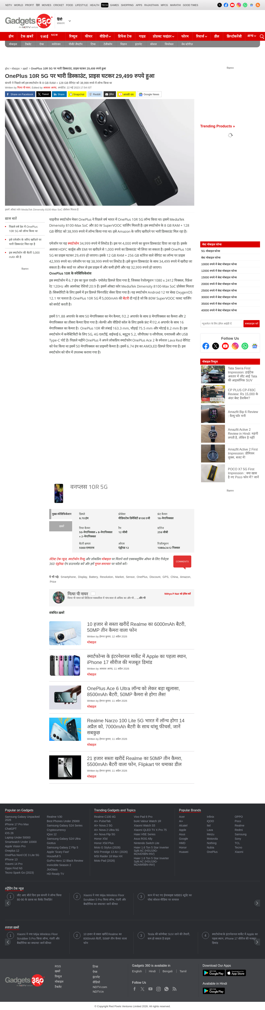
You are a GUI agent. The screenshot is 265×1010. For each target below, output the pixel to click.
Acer (182, 816)
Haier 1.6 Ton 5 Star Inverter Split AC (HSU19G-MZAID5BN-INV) (151, 850)
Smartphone (68, 576)
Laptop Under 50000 (17, 837)
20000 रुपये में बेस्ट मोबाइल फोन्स (219, 284)
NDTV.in (98, 991)
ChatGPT (11, 828)
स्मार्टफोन (73, 243)
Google (183, 838)
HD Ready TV (55, 873)
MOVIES (46, 5)
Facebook (134, 988)
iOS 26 (9, 833)
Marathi (175, 5)
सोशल (153, 44)
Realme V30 (54, 816)
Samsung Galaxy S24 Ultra (63, 838)
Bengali (168, 971)
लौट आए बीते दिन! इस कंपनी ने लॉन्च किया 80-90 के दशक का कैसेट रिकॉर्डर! (39, 897)
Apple (182, 829)
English (137, 971)
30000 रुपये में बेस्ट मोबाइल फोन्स (219, 297)
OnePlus (142, 576)
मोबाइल (13, 44)
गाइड (142, 36)
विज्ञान (123, 44)
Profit (29, 5)
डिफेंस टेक (125, 36)
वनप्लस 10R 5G (89, 487)
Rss (174, 988)
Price (53, 581)
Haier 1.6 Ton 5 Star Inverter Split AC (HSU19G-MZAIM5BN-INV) (151, 861)
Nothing (211, 843)
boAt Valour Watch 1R (147, 821)
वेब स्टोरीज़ (187, 44)
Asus (182, 834)
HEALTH (94, 5)
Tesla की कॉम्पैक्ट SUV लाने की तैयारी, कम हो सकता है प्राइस (169, 936)
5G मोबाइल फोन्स (210, 251)
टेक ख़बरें (27, 36)
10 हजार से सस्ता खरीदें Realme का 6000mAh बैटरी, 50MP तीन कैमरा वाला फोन (105, 939)
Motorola (212, 838)
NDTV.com (100, 987)
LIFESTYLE (81, 5)
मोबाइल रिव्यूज (210, 361)
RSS (58, 966)
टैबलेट (28, 44)
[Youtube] (225, 346)
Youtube (150, 988)
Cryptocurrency (56, 829)
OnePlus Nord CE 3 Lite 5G (22, 855)
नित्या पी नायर (23, 87)
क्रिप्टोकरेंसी (234, 36)
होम (11, 36)
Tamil (183, 971)
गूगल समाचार (102, 564)
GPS (166, 576)
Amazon (185, 576)
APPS (139, 5)
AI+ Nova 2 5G (103, 825)
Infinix (210, 816)
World (18, 5)
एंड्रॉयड (59, 564)
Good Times (190, 5)
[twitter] (93, 593)
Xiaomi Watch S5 (144, 825)
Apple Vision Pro (15, 846)
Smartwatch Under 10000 (21, 841)
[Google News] (254, 346)
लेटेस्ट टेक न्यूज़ (58, 559)
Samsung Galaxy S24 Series (64, 825)
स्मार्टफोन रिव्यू (76, 559)
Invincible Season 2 (59, 865)
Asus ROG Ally (143, 838)
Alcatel (183, 825)
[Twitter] (215, 346)
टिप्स (93, 44)
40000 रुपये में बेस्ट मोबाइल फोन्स (219, 310)
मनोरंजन (56, 44)
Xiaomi (239, 851)
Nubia (210, 847)
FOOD (69, 5)
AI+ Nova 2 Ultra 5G (106, 829)
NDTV (8, 5)
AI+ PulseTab (102, 821)
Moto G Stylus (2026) (107, 847)
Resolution (106, 576)
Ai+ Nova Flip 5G (104, 834)
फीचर (88, 36)
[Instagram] (235, 346)
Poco (238, 821)
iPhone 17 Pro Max (17, 824)
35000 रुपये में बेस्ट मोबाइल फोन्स (219, 303)
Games (114, 5)
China (174, 576)
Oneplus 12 (12, 850)
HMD (182, 843)
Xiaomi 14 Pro (14, 863)
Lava (210, 829)
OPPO (239, 816)
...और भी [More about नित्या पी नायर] (141, 597)
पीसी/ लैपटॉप (75, 44)
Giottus (51, 843)
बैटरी (126, 298)
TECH (104, 5)
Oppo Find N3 (13, 868)
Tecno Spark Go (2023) (19, 872)
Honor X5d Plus (104, 843)
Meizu (210, 834)
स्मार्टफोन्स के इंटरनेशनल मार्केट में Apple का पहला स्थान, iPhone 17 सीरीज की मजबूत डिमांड (235, 939)
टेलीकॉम (108, 44)
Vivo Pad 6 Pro (143, 816)
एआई (49, 36)
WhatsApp (166, 988)
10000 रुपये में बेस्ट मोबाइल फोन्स (219, 264)
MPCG (164, 5)
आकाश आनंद (49, 87)
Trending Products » (217, 126)
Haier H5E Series (144, 834)
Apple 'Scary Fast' (58, 851)
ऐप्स (41, 44)
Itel (209, 825)
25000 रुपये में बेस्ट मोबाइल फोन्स (219, 290)
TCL (237, 843)
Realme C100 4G (105, 816)
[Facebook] (205, 346)
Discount (155, 576)
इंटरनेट (138, 44)
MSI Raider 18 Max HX (108, 856)
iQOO (210, 821)
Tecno (238, 847)
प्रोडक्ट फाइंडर (162, 36)
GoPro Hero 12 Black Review (65, 860)
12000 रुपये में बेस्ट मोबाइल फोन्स (219, 270)
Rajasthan (151, 5)
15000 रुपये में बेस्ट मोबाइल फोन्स (219, 277)
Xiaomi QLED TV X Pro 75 (150, 829)
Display (82, 576)
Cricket (58, 5)
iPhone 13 (11, 859)
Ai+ (181, 821)
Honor (182, 847)
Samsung (240, 834)
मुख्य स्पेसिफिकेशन (61, 514)
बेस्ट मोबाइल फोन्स (210, 257)
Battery (93, 576)
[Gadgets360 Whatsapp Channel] (244, 346)
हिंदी (38, 5)
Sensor (130, 576)
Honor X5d (100, 838)
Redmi (239, 829)
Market (119, 576)
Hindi (152, 971)
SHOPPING (127, 5)
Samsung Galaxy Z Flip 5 (62, 847)
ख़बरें (25, 68)
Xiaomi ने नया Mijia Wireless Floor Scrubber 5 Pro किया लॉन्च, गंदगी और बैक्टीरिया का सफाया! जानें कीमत (104, 900)
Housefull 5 (54, 856)
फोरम (184, 36)
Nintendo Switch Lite (146, 843)
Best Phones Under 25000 (63, 821)
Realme (239, 825)
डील (216, 36)
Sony (238, 838)
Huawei (183, 851)
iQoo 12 (52, 834)
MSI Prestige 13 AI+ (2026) (111, 851)
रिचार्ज (200, 36)
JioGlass (52, 869)
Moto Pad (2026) (104, 860)
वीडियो (104, 36)
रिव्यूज (73, 36)
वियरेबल (169, 44)
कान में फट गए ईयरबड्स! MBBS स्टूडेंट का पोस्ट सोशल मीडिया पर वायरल (170, 897)
